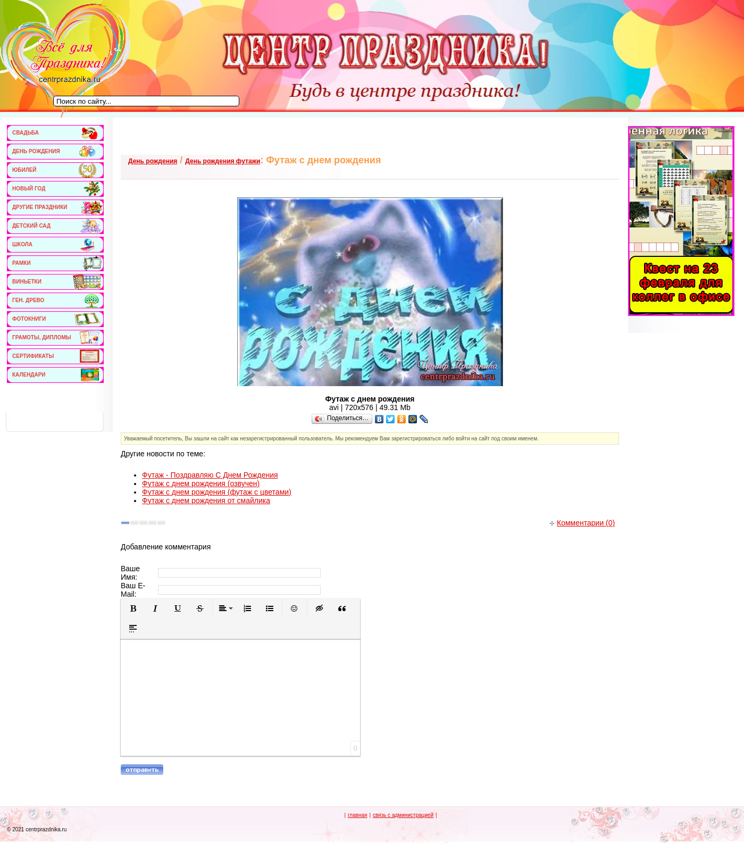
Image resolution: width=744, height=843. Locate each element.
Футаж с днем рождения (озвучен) (201, 483)
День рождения (152, 161)
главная (357, 815)
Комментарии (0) (582, 523)
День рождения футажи (222, 161)
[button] (133, 608)
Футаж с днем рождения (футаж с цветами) (216, 492)
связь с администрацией (403, 815)
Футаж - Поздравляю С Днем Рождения (210, 475)
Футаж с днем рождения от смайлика (206, 500)
